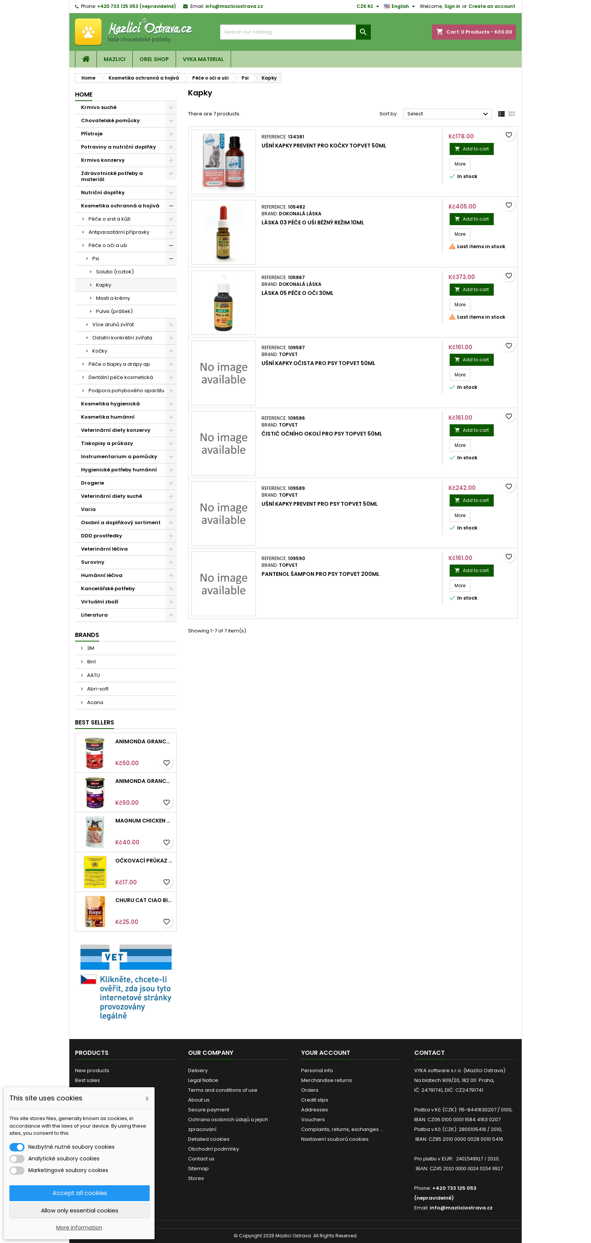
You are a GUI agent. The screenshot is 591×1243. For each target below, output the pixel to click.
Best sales (87, 1080)
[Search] (295, 32)
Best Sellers (94, 722)
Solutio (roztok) (115, 271)
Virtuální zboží (99, 601)
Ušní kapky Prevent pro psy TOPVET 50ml (320, 504)
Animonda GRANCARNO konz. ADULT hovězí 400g (144, 741)
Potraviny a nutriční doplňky (118, 146)
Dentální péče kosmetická (121, 377)
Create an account (492, 6)
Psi (95, 258)
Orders (309, 1090)
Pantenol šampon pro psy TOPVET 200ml (321, 574)
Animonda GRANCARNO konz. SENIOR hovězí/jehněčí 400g (144, 781)
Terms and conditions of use (222, 1090)
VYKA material (203, 59)
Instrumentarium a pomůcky (119, 456)
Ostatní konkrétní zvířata (122, 337)
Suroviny (92, 562)
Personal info (317, 1070)
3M (90, 648)
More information (79, 1227)
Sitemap (198, 1168)
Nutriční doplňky (103, 192)
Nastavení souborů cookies (335, 1139)
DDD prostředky (101, 535)
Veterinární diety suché (111, 496)
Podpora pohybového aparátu (126, 390)
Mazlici (115, 59)
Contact (429, 1052)
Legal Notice (203, 1080)
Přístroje (92, 133)
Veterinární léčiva (104, 548)
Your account (325, 1052)
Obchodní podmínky (213, 1148)
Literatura (94, 614)
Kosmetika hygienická (110, 403)
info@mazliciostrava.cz (234, 6)
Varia (88, 509)
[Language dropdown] (400, 6)
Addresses (314, 1109)
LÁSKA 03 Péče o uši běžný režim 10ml (313, 222)
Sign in (452, 6)
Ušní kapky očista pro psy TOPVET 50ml (318, 363)
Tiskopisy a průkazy (107, 443)
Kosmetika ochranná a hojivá (120, 205)
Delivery (198, 1070)
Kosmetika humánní (108, 416)
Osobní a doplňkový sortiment (121, 522)
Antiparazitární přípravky (119, 232)
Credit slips (314, 1099)
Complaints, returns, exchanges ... (342, 1129)
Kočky (99, 350)
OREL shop (154, 59)
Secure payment (208, 1109)
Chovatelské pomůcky (110, 120)
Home (83, 94)
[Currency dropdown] (369, 6)
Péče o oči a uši (108, 245)
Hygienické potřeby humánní (119, 469)
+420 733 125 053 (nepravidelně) (136, 6)
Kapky (103, 284)
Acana (94, 702)
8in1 (91, 661)
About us (199, 1099)
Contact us (201, 1158)
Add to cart (472, 149)
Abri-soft (97, 688)
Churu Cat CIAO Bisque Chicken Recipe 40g (144, 900)
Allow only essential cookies (79, 1210)
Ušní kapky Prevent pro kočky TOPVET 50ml (324, 145)
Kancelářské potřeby (108, 588)
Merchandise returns (326, 1080)
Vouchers (313, 1119)
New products (92, 1070)
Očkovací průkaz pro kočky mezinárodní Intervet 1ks (144, 861)
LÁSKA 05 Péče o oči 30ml (298, 293)
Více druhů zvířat (113, 324)
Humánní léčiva (101, 575)
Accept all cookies (79, 1193)
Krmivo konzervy (103, 160)
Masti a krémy (113, 298)
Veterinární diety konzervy (115, 430)
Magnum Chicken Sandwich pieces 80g (144, 821)
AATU (93, 675)
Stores (196, 1178)
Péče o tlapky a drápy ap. (120, 364)
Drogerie (92, 482)
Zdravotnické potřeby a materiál (112, 176)
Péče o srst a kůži (109, 219)
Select (448, 114)
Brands (87, 635)
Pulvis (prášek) (114, 311)
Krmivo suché (98, 107)
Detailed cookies (209, 1139)
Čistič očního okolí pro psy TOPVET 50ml (322, 433)
